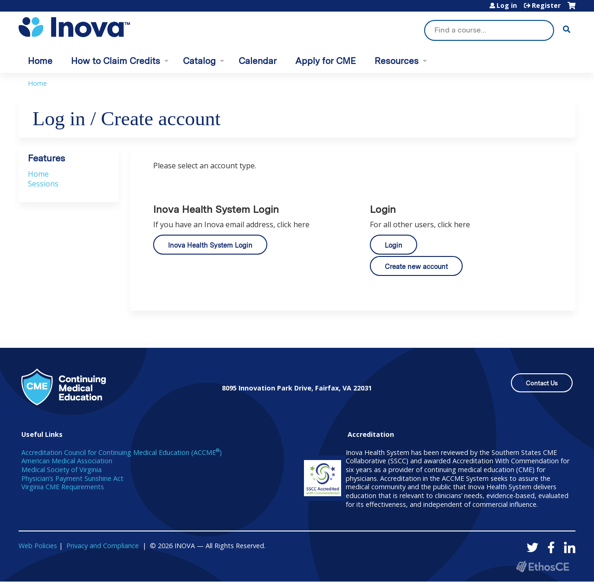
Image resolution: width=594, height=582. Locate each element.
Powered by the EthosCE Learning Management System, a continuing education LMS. (542, 566)
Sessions (43, 184)
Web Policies (38, 545)
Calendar (258, 61)
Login (393, 245)
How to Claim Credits (115, 61)
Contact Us (542, 383)
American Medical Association (66, 460)
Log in (507, 5)
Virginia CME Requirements (62, 486)
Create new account (416, 266)
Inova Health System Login (210, 245)
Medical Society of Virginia (61, 469)
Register (546, 5)
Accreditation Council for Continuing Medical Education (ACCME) (121, 452)
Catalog (199, 61)
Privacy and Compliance (102, 545)
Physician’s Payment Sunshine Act (72, 478)
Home (40, 61)
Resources (396, 61)
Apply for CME (325, 61)
